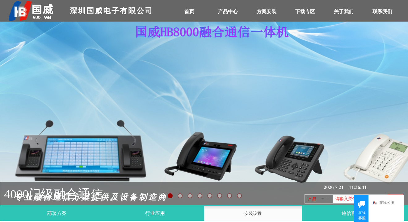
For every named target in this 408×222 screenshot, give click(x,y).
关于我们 (344, 11)
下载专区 (305, 11)
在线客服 (385, 203)
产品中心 (228, 11)
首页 (189, 11)
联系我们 (382, 11)
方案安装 (266, 11)
